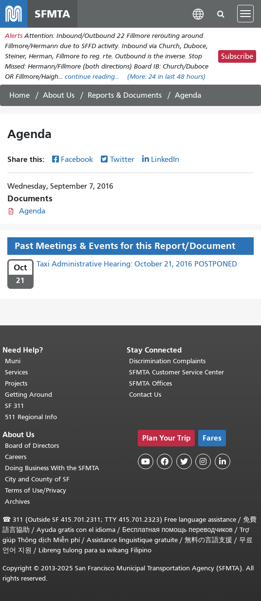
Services (16, 372)
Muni (12, 361)
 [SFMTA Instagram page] (203, 461)
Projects (16, 383)
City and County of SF (37, 479)
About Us (59, 95)
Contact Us (145, 394)
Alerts (13, 36)
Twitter (122, 159)
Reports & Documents (125, 95)
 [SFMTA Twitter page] (184, 461)
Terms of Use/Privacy (35, 490)
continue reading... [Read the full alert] (92, 76)
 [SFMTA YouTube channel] (145, 461)
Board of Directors (32, 446)
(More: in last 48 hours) (166, 76)
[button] (198, 13)
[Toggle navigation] (245, 13)
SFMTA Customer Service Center (176, 372)
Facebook (77, 159)
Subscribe (237, 56)
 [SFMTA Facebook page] (164, 461)
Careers (15, 457)
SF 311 (14, 406)
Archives (17, 501)
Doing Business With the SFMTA (52, 468)
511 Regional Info (31, 417)
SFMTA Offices (150, 383)
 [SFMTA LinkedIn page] (222, 461)
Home (19, 95)
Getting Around (28, 394)
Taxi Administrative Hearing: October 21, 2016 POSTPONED (137, 264)
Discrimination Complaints (167, 361)
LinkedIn (165, 159)
